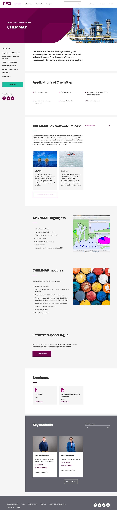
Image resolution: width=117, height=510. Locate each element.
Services (18, 4)
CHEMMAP (39, 394)
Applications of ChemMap (11, 53)
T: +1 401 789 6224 (65, 462)
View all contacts (71, 481)
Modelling (28, 22)
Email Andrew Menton (41, 467)
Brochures (5, 73)
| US (47, 473)
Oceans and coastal (19, 22)
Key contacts (6, 76)
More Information (97, 125)
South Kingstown (40, 473)
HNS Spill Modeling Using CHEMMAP (70, 395)
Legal (23, 504)
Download (39, 401)
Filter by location (89, 424)
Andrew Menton (42, 455)
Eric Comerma (67, 455)
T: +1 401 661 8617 (39, 464)
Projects (39, 4)
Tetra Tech (10, 508)
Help (18, 508)
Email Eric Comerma (66, 465)
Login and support (42, 353)
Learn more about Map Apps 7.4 (45, 195)
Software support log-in (10, 69)
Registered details (12, 504)
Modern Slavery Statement (57, 504)
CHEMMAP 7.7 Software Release (10, 57)
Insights (49, 4)
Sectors (29, 4)
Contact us (13, 84)
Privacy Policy (32, 504)
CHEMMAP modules (9, 66)
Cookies (43, 504)
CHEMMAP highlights (9, 62)
